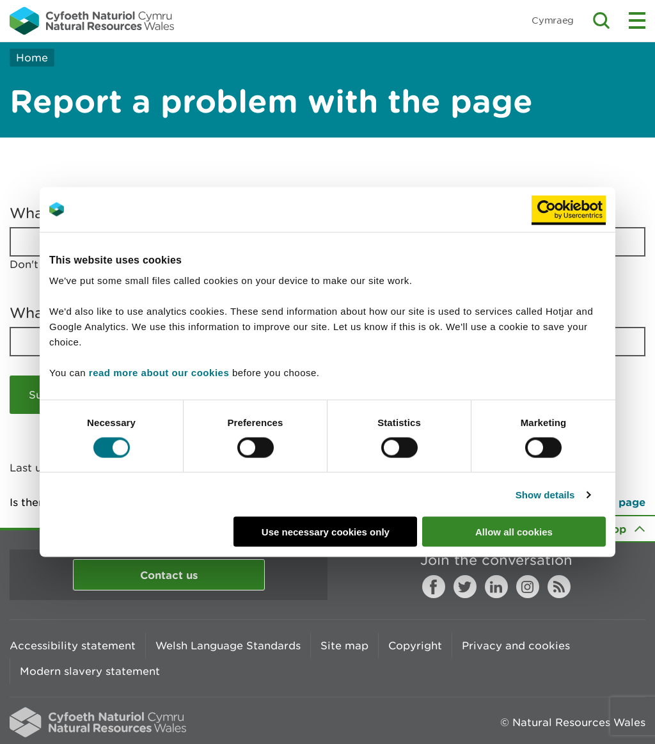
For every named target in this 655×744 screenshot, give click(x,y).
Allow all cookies (514, 531)
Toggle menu (637, 20)
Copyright (415, 645)
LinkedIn (496, 586)
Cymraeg (553, 20)
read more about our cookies (159, 372)
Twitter (465, 586)
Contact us (169, 575)
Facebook (433, 586)
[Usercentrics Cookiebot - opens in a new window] (569, 209)
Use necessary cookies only (326, 531)
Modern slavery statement (90, 671)
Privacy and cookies (516, 645)
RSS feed (559, 586)
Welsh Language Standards (228, 645)
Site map (344, 645)
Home (32, 57)
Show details (545, 494)
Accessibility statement (73, 645)
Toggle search (601, 20)
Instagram (527, 586)
